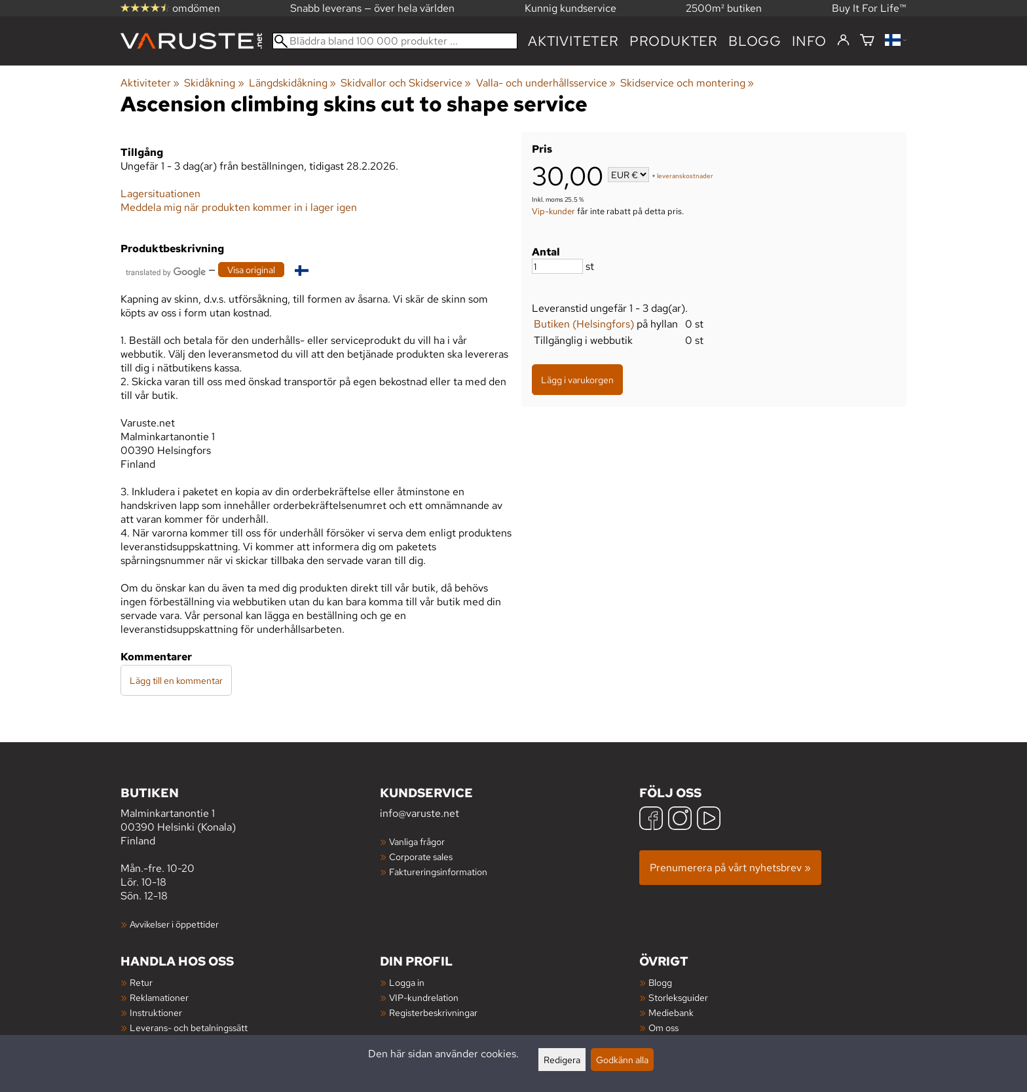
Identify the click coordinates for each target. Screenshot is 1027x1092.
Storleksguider (678, 997)
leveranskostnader (685, 176)
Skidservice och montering (687, 83)
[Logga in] (843, 40)
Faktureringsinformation (438, 871)
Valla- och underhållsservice (546, 83)
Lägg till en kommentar (176, 680)
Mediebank (671, 1012)
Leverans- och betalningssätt (189, 1027)
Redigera (562, 1059)
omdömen (170, 8)
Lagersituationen (160, 193)
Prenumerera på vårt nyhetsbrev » (730, 868)
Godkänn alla (622, 1059)
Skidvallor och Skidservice (406, 83)
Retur (141, 982)
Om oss (663, 1027)
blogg (754, 41)
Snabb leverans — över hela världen (372, 8)
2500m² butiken (724, 8)
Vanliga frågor (417, 841)
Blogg (660, 982)
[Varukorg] (867, 41)
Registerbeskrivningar (433, 1012)
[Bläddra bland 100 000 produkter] (394, 41)
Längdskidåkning (292, 83)
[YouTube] (708, 819)
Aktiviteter (573, 41)
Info (809, 41)
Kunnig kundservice (570, 8)
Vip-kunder (553, 211)
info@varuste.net (419, 813)
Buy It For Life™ (869, 8)
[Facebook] (651, 819)
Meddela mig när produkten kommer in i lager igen (239, 207)
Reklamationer (159, 997)
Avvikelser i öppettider (174, 924)
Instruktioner (156, 1012)
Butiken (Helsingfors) (584, 324)
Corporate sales (421, 856)
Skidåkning (214, 83)
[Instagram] (680, 819)
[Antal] (557, 266)
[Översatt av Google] (166, 271)
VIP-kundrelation (423, 997)
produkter (673, 41)
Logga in (406, 982)
